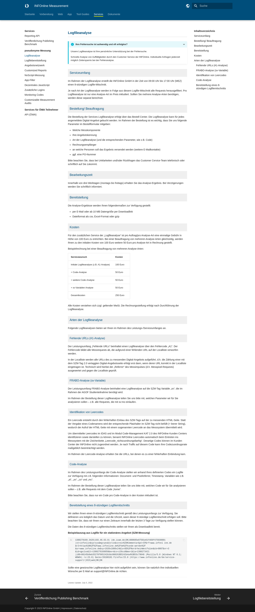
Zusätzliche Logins (35, 90)
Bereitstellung (201, 50)
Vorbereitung (46, 14)
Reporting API (32, 35)
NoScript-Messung (35, 75)
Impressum (66, 608)
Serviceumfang (202, 35)
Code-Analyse (203, 80)
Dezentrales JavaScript (37, 85)
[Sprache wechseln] (187, 5)
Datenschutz (80, 608)
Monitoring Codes (34, 94)
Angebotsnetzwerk (35, 65)
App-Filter (30, 80)
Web (60, 14)
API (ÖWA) (31, 114)
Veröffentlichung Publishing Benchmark (39, 43)
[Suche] (212, 6)
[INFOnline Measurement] (26, 5)
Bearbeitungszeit (203, 45)
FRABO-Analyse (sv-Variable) (212, 70)
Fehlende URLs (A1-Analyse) (212, 65)
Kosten (198, 55)
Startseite (30, 14)
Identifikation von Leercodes (211, 75)
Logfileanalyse (32, 55)
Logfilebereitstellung (35, 60)
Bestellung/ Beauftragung (207, 41)
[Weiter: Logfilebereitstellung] (180, 596)
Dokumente (114, 14)
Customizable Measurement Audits (40, 101)
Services (98, 14)
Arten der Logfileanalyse (207, 60)
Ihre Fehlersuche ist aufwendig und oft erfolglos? (102, 44)
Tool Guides (82, 14)
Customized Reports (36, 70)
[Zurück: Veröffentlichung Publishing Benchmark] (75, 596)
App (69, 14)
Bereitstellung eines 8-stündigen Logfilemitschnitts (211, 87)
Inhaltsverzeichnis (204, 31)
